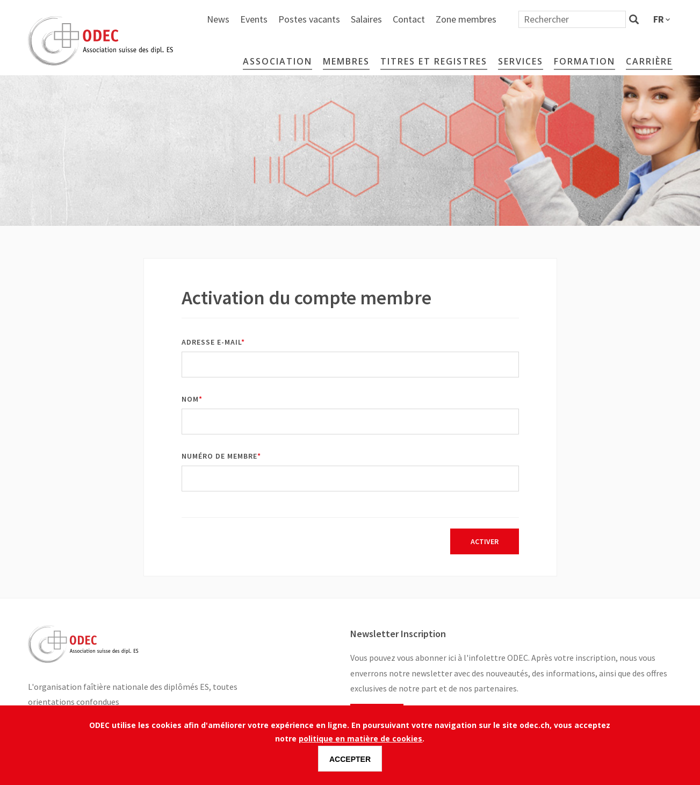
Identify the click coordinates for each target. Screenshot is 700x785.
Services (520, 61)
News (336, 19)
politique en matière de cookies (360, 738)
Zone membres (584, 19)
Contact (527, 19)
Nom (190, 399)
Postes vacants (427, 19)
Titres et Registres (433, 61)
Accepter (350, 759)
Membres (346, 61)
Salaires (484, 19)
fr (658, 19)
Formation (584, 61)
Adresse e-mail (211, 342)
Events (372, 19)
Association (277, 61)
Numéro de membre (219, 456)
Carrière (649, 61)
